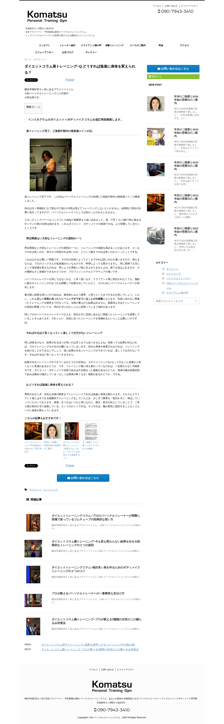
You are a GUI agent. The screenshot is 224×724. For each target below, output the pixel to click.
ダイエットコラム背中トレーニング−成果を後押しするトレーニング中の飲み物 (88, 644)
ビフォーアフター (189, 6)
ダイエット (35, 489)
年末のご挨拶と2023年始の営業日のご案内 (186, 198)
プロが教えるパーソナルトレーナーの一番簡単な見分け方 (88, 593)
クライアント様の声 (91, 45)
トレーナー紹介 (68, 45)
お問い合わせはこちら (83, 477)
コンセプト (44, 45)
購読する (155, 76)
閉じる (36, 107)
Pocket (70, 79)
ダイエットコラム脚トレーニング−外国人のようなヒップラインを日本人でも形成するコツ (71, 450)
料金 (161, 45)
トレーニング (50, 489)
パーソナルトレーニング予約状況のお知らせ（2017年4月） (33, 447)
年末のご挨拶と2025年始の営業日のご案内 (186, 133)
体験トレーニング (114, 45)
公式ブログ (67, 52)
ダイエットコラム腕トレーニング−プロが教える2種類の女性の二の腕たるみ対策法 (90, 649)
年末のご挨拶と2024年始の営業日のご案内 (186, 166)
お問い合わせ (171, 6)
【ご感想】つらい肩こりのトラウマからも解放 (90, 445)
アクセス (157, 6)
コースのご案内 (138, 45)
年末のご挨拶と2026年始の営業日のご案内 (52, 445)
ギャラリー (91, 52)
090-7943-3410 (175, 11)
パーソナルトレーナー (178, 278)
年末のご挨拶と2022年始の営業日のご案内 (186, 231)
